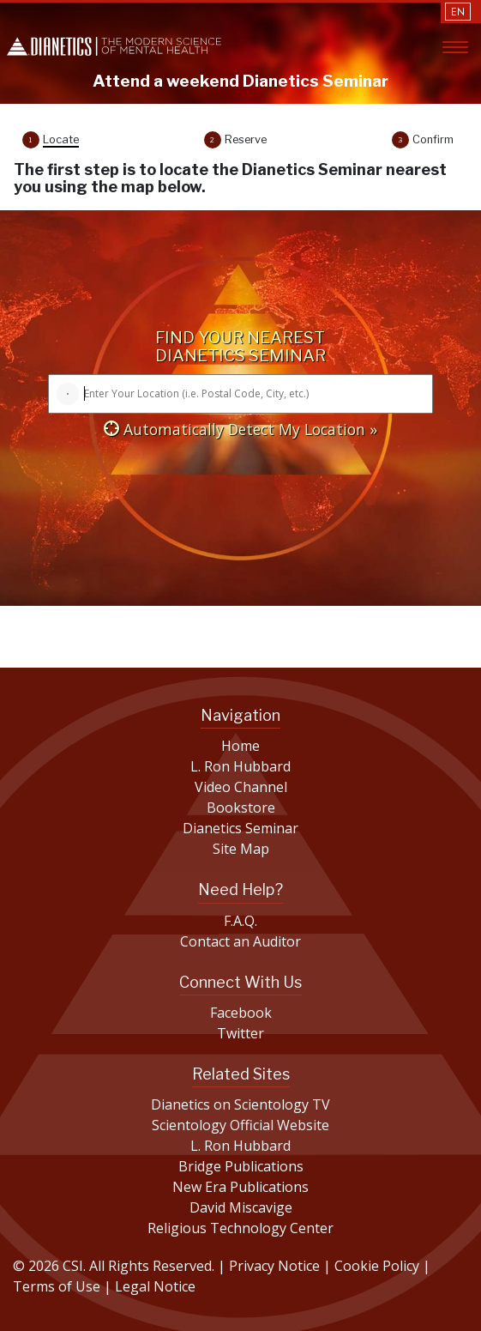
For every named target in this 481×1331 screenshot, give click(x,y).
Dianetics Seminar (240, 828)
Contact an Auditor (240, 941)
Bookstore (241, 807)
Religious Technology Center (240, 1228)
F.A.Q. (240, 920)
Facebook (241, 1012)
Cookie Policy (378, 1265)
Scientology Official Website (240, 1125)
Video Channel (241, 786)
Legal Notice (155, 1286)
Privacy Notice (276, 1265)
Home (240, 745)
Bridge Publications (241, 1166)
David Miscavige (240, 1207)
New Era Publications (240, 1186)
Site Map (241, 848)
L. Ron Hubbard (240, 766)
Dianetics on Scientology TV (240, 1104)
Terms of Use (56, 1286)
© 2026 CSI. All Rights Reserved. (113, 1265)
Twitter (240, 1033)
